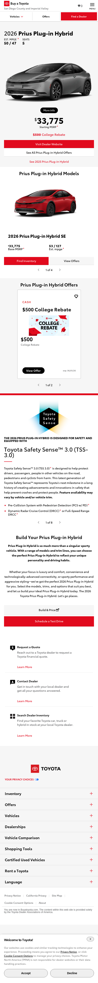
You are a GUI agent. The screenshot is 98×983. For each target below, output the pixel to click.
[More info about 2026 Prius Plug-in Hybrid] (49, 110)
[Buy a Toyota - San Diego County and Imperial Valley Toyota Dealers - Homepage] (26, 4)
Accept (26, 973)
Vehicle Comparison (49, 870)
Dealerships (49, 859)
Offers (49, 837)
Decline (72, 973)
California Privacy (36, 928)
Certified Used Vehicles (49, 893)
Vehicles (49, 848)
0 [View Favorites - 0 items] (80, 5)
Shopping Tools (49, 881)
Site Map (57, 928)
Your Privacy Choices (22, 812)
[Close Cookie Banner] (90, 939)
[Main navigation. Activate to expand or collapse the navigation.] (92, 5)
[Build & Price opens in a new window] (49, 643)
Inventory (49, 826)
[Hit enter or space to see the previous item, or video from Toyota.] (38, 269)
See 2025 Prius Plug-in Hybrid (49, 161)
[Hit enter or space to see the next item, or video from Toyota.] (59, 269)
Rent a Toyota (49, 904)
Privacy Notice (12, 928)
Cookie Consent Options (18, 955)
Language (49, 915)
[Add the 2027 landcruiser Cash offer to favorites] (76, 296)
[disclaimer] (18, 39)
